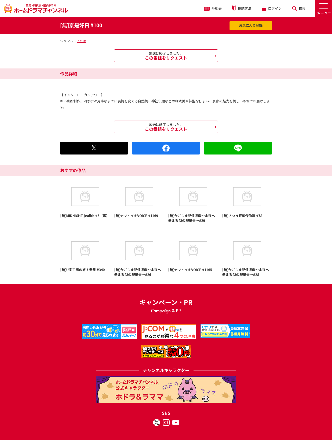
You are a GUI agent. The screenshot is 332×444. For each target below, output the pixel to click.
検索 (299, 8)
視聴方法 (241, 8)
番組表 (213, 8)
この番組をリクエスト (166, 56)
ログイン (271, 8)
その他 (81, 41)
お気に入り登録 (251, 25)
